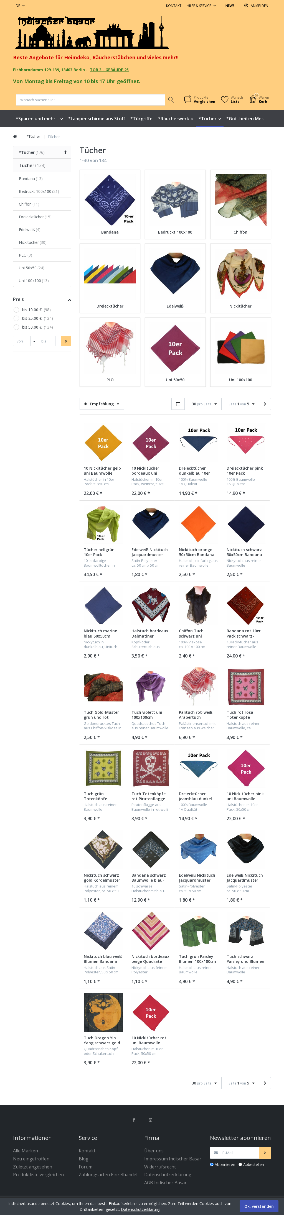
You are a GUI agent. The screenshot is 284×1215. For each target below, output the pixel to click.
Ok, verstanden (259, 1206)
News (230, 5)
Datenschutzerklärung (140, 1209)
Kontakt (173, 5)
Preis (18, 299)
